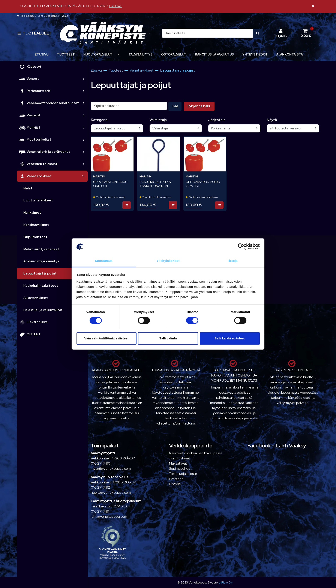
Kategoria (99, 120)
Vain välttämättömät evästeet (106, 338)
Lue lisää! (115, 6)
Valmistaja (158, 120)
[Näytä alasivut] (118, 54)
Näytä (272, 120)
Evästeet (176, 479)
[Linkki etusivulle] (103, 33)
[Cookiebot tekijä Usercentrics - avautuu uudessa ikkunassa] (241, 246)
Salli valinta (168, 338)
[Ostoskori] (305, 33)
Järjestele (217, 120)
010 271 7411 (100, 511)
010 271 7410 (100, 463)
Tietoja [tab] (232, 260)
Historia (175, 484)
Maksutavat (178, 463)
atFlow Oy (225, 582)
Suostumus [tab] (104, 260)
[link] (84, 78)
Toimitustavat (179, 458)
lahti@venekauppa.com (109, 516)
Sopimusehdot (180, 468)
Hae (175, 106)
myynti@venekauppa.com (111, 468)
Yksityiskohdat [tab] (167, 260)
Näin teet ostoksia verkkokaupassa (195, 453)
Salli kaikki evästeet (229, 338)
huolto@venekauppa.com (111, 492)
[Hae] (207, 33)
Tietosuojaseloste (183, 473)
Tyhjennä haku (199, 106)
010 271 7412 (100, 487)
